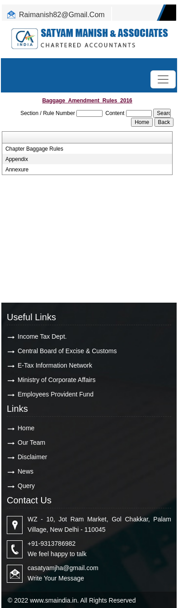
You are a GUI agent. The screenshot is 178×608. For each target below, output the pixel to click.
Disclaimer (32, 457)
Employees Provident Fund (56, 394)
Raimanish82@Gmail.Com (62, 14)
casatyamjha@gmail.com (63, 567)
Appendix (16, 159)
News (25, 471)
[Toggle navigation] (163, 79)
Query (26, 485)
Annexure (16, 169)
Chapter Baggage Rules (34, 149)
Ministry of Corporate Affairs (56, 379)
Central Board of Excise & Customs (67, 351)
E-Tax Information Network (55, 365)
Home (26, 428)
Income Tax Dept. (42, 336)
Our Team (31, 442)
